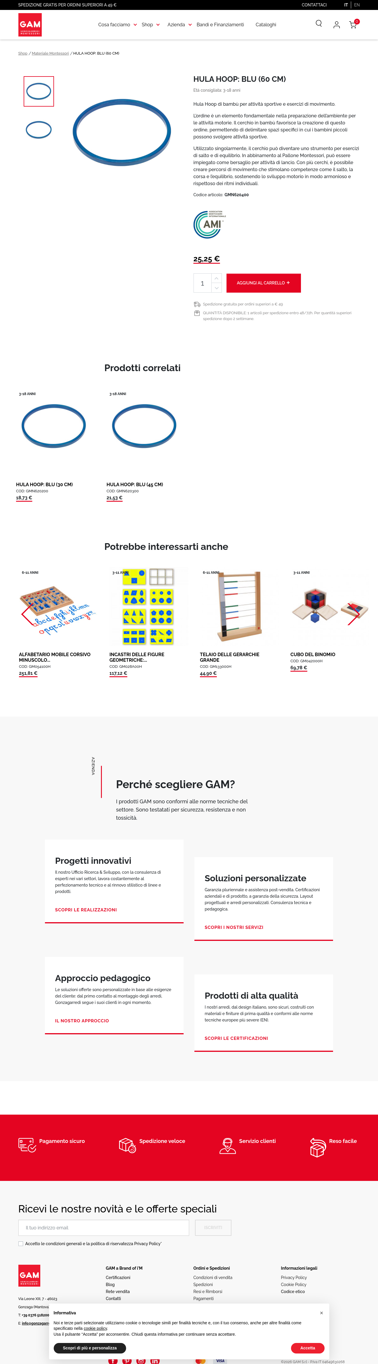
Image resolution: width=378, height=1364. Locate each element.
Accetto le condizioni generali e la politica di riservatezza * (93, 1243)
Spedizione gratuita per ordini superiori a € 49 (243, 304)
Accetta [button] (307, 1348)
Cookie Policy (293, 1284)
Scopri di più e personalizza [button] (90, 1348)
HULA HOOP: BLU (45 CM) (135, 484)
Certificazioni (118, 1277)
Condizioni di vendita (213, 1277)
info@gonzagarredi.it (39, 1323)
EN (357, 5)
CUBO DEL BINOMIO (312, 654)
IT (346, 5)
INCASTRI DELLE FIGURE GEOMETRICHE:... (136, 657)
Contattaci (314, 5)
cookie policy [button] (95, 1328)
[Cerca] (314, 25)
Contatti (113, 1298)
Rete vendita (118, 1291)
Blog (110, 1284)
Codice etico (293, 1291)
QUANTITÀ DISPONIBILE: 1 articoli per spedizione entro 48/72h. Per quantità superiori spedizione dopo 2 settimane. (277, 316)
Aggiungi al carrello (264, 282)
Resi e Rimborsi (208, 1291)
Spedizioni (203, 1284)
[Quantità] (202, 283)
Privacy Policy (147, 1243)
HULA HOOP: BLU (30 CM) (44, 484)
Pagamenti (204, 1298)
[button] (321, 1313)
